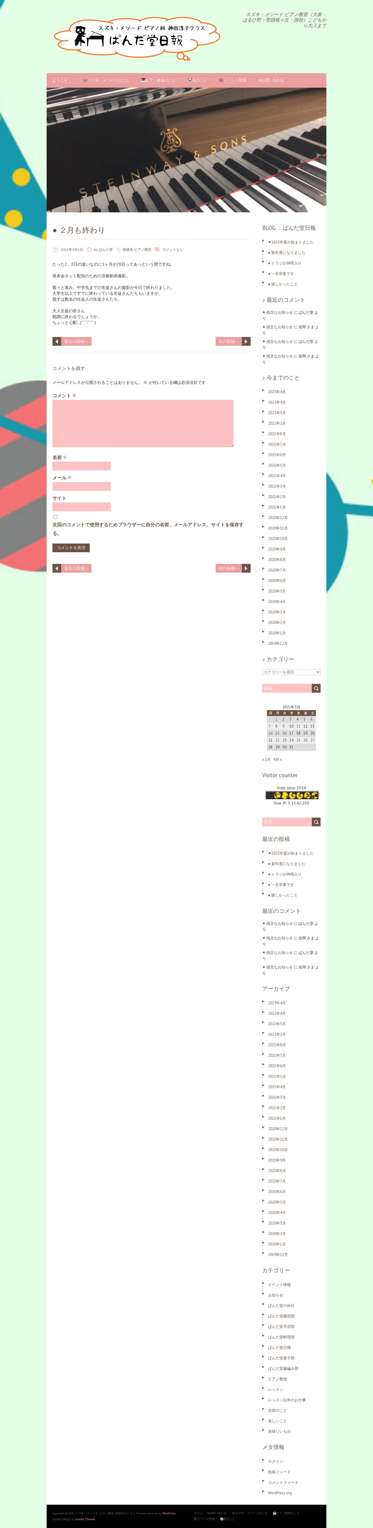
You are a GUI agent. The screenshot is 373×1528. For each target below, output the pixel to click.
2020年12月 (278, 517)
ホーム (198, 1513)
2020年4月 (277, 601)
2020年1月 (277, 633)
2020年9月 (277, 549)
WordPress (168, 1513)
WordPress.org (280, 1492)
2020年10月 (278, 538)
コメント (64, 395)
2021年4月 (277, 475)
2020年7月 (277, 570)
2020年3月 (277, 612)
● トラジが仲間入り (285, 263)
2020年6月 (277, 580)
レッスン (275, 1389)
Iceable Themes (85, 1519)
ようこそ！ (61, 80)
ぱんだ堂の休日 (281, 1305)
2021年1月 (277, 507)
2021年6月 (277, 454)
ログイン (275, 1461)
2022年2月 (277, 423)
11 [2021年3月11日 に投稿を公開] (298, 726)
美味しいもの (279, 1431)
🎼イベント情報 (233, 80)
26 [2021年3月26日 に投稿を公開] (305, 740)
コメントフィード (283, 1482)
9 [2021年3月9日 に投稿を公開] (283, 726)
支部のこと (277, 1410)
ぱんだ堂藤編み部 (283, 1368)
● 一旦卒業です (281, 273)
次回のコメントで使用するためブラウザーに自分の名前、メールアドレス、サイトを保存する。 (148, 529)
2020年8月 (277, 559)
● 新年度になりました (286, 252)
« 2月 (266, 759)
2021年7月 (277, 444)
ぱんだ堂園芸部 (281, 1316)
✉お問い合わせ (271, 80)
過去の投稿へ (76, 341)
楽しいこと (277, 1420)
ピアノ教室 (143, 249)
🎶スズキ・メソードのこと (106, 80)
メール (61, 478)
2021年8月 (277, 433)
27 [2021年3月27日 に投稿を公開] (312, 740)
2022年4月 (277, 402)
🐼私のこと (197, 80)
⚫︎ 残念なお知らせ (277, 312)
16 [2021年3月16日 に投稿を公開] (284, 733)
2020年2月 (277, 622)
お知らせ (275, 1295)
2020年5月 (277, 591)
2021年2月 (277, 496)
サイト (59, 498)
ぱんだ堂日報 (279, 1347)
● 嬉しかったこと (283, 284)
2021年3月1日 (72, 249)
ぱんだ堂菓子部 (281, 1358)
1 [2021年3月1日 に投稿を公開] (276, 719)
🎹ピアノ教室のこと (158, 80)
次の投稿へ (229, 341)
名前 (59, 457)
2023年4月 (277, 391)
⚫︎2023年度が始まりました (291, 242)
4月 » (277, 759)
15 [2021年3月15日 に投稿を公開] (277, 733)
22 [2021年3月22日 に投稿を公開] (277, 740)
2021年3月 (277, 486)
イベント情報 (279, 1284)
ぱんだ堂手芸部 (281, 1326)
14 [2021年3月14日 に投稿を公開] (270, 733)
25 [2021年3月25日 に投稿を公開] (298, 740)
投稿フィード (279, 1471)
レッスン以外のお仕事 (287, 1400)
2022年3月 (277, 412)
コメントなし (172, 249)
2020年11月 (278, 528)
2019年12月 (278, 643)
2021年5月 (277, 465)
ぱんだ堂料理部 (281, 1337)
